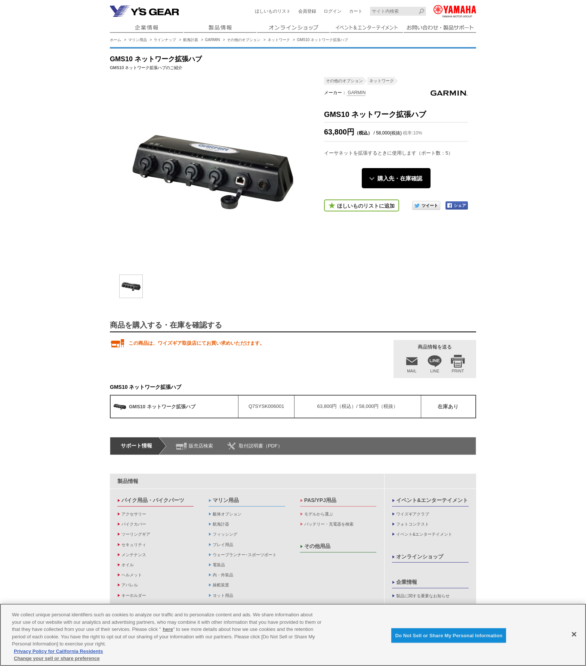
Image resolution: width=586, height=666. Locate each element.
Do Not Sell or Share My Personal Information (448, 635)
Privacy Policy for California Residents (58, 651)
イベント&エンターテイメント (432, 500)
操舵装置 (221, 585)
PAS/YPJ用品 (320, 500)
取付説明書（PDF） (261, 446)
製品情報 (127, 481)
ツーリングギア (135, 534)
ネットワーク (279, 40)
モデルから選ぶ (318, 514)
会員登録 (307, 11)
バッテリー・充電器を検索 (329, 524)
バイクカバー (133, 524)
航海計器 (190, 40)
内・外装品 (223, 575)
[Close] (574, 634)
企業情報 (406, 582)
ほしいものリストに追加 (366, 206)
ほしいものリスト (273, 11)
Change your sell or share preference (57, 658)
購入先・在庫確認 (399, 178)
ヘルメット (131, 575)
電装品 (219, 565)
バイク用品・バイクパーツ (152, 500)
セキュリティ (133, 544)
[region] (293, 635)
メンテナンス (133, 554)
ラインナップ (165, 40)
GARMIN (212, 40)
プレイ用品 (223, 544)
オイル (127, 565)
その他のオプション (243, 40)
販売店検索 (201, 446)
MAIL (412, 371)
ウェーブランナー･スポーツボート (245, 554)
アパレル (129, 585)
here (168, 629)
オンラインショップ (419, 557)
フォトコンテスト (412, 524)
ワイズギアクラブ (412, 514)
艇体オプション (227, 514)
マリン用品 (137, 40)
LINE (434, 371)
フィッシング (225, 534)
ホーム (115, 40)
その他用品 (317, 546)
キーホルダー (133, 595)
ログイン (333, 11)
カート (356, 11)
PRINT (458, 371)
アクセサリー (133, 514)
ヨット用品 (223, 595)
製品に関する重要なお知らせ (423, 596)
